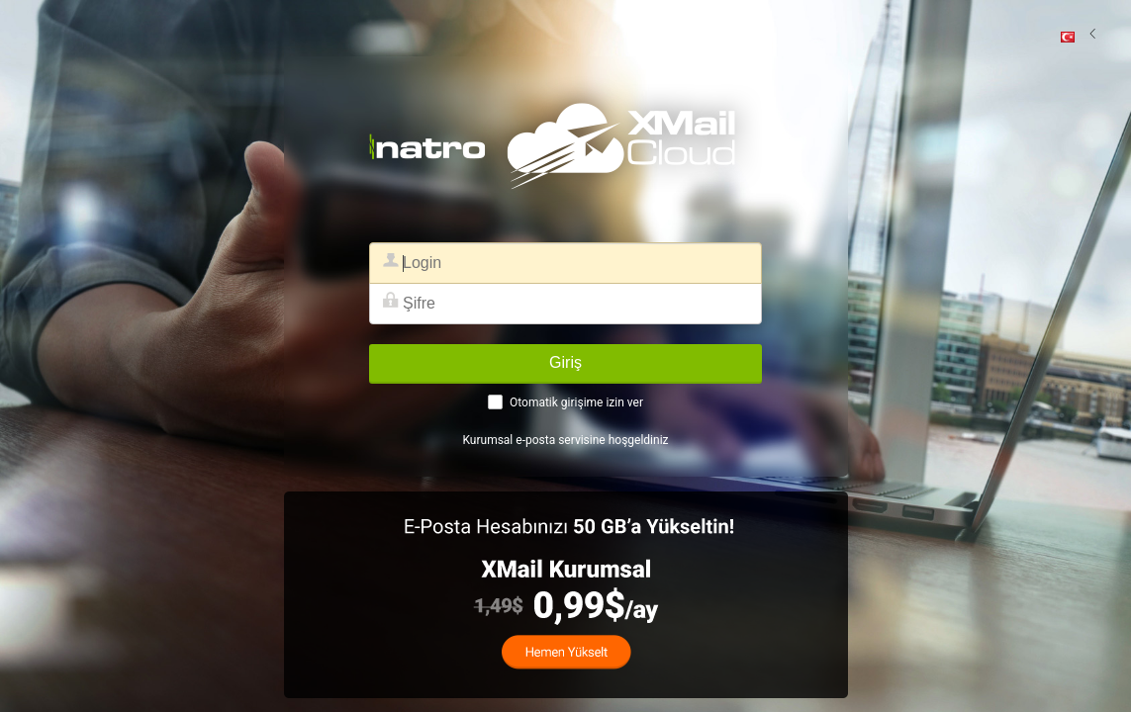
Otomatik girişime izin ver (576, 402)
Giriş (565, 362)
